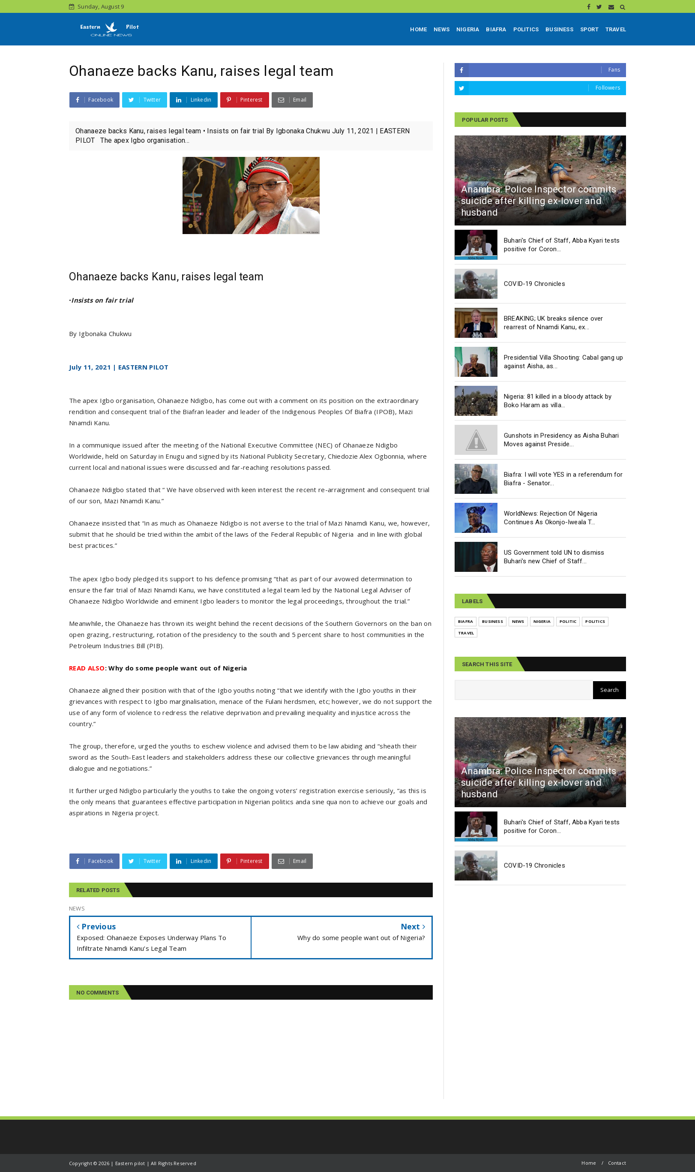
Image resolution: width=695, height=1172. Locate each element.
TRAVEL (615, 29)
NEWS (441, 29)
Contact (617, 1162)
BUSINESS (559, 29)
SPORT (589, 29)
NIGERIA (467, 29)
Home (588, 1162)
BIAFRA (496, 29)
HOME (418, 29)
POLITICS (526, 29)
